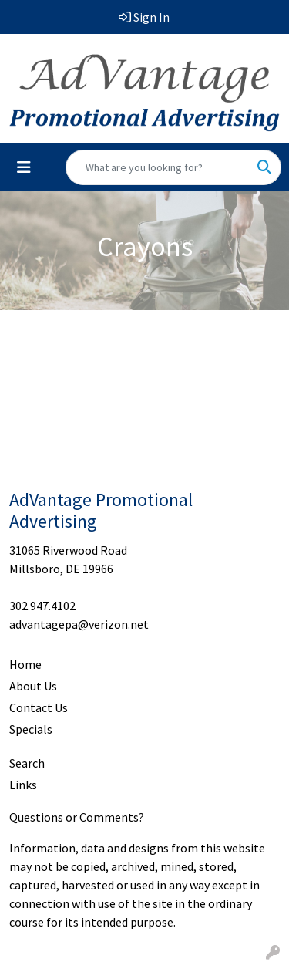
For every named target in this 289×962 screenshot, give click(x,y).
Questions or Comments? (76, 817)
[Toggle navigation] (24, 167)
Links (23, 784)
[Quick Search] (157, 167)
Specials (30, 729)
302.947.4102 (42, 605)
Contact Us (38, 707)
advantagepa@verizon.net (79, 624)
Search (27, 763)
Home (25, 664)
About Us (33, 686)
